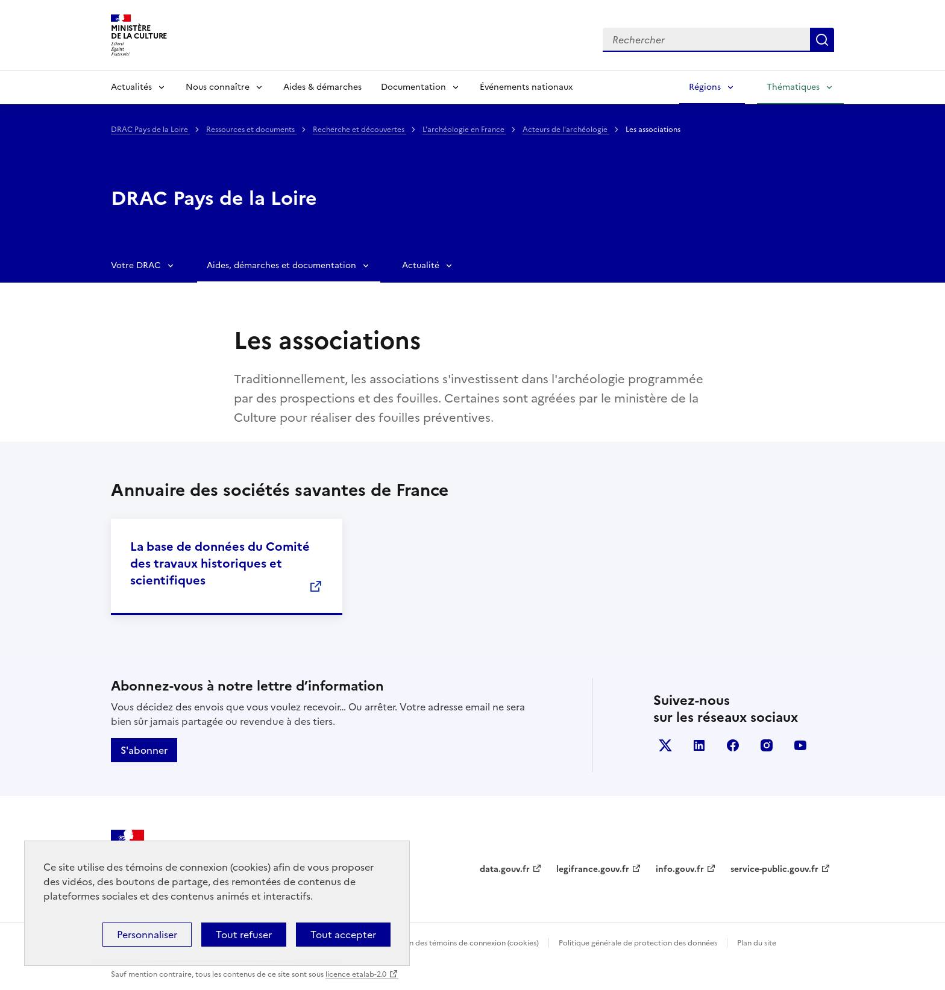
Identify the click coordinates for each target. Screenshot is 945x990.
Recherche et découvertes (359, 129)
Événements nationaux (526, 87)
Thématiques (793, 87)
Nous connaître (218, 87)
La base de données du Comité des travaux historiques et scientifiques (220, 563)
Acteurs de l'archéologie (566, 129)
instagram (767, 745)
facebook (733, 745)
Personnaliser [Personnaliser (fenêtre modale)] (147, 934)
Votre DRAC (136, 265)
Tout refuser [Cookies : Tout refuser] (244, 934)
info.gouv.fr (680, 869)
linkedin (699, 745)
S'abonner (144, 750)
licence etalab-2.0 (355, 974)
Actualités (131, 87)
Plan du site (756, 943)
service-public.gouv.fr (774, 869)
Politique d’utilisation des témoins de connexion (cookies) (440, 943)
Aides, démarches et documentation (281, 265)
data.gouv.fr (505, 869)
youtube (800, 745)
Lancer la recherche (822, 40)
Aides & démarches (322, 87)
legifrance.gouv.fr (592, 869)
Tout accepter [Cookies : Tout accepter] (343, 934)
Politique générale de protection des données (638, 943)
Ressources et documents (251, 129)
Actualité (420, 265)
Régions (705, 87)
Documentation (413, 87)
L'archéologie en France (464, 129)
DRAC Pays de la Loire (150, 129)
